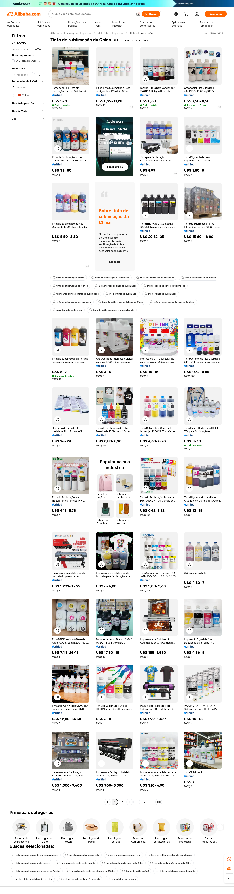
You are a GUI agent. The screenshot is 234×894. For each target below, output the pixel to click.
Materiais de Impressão (111, 33)
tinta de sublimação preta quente (31, 863)
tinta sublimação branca (121, 879)
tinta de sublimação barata (68, 277)
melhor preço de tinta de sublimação (116, 285)
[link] (229, 859)
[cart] (187, 14)
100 (159, 802)
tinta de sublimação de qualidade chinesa (35, 855)
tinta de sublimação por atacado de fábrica (36, 871)
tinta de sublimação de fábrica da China (120, 301)
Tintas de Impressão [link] (141, 33)
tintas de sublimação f (135, 871)
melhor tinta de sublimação (122, 293)
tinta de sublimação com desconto (175, 871)
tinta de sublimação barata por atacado (170, 855)
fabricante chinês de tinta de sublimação (76, 293)
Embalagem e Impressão (78, 33)
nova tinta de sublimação (67, 309)
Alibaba (54, 33)
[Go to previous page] (107, 802)
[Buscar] (151, 14)
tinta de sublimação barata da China (122, 863)
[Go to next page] (166, 802)
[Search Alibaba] (92, 14)
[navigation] (28, 418)
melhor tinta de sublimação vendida (32, 879)
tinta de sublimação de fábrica (198, 277)
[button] (138, 14)
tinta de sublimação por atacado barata (111, 309)
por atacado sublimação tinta (82, 855)
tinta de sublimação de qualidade (110, 277)
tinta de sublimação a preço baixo (72, 301)
